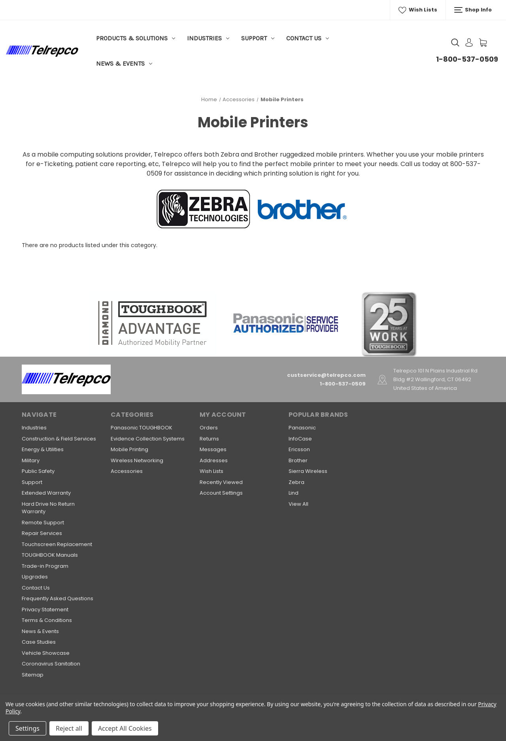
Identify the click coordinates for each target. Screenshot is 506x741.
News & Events (124, 63)
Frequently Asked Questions (57, 598)
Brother (298, 460)
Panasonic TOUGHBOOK (141, 427)
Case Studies (39, 642)
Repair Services (42, 533)
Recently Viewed (221, 482)
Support (257, 38)
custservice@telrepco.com (326, 375)
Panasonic (302, 427)
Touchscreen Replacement (57, 544)
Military (31, 460)
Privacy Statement (45, 609)
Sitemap (32, 675)
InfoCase (300, 438)
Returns (209, 438)
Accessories (127, 471)
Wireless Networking (137, 460)
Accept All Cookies (125, 728)
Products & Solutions (135, 38)
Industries (208, 38)
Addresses (214, 460)
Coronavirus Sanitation (51, 663)
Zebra (296, 482)
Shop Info (473, 10)
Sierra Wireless (308, 471)
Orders (209, 427)
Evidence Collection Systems (148, 438)
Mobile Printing (129, 449)
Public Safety (38, 471)
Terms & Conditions (47, 620)
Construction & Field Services (59, 438)
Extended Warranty (46, 493)
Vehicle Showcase (46, 653)
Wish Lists (417, 10)
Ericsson (299, 449)
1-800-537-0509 (467, 59)
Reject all (69, 728)
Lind (293, 493)
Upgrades (35, 576)
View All (298, 504)
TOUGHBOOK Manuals (50, 555)
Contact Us (307, 38)
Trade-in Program (45, 566)
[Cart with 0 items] (483, 42)
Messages (213, 449)
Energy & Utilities (43, 449)
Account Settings (221, 493)
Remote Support (43, 522)
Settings (27, 728)
